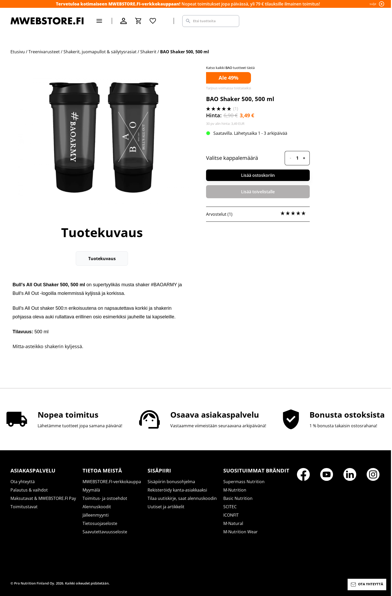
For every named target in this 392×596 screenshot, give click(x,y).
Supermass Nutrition (244, 481)
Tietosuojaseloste (100, 523)
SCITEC (230, 507)
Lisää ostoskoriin (258, 175)
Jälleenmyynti (96, 515)
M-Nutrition (234, 490)
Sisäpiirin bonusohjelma (171, 481)
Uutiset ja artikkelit (166, 507)
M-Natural (233, 523)
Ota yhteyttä (22, 481)
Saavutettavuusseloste (105, 532)
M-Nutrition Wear (240, 532)
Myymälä (91, 490)
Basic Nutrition (238, 498)
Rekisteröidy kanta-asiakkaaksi (177, 490)
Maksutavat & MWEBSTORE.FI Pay (43, 498)
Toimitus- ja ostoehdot (105, 498)
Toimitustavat (24, 507)
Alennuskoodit (97, 507)
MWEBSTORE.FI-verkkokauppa (112, 481)
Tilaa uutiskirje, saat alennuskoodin (182, 498)
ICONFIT (231, 515)
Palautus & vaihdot (29, 490)
